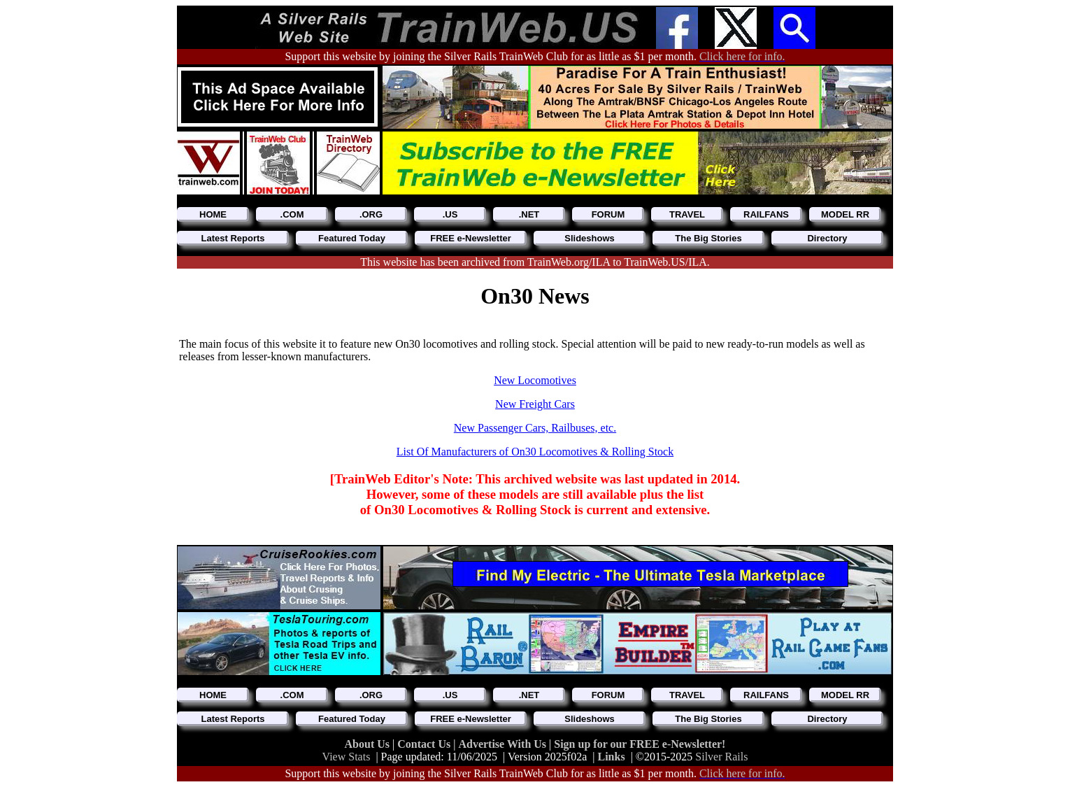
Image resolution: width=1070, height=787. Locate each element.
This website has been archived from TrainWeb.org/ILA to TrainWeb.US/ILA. (535, 262)
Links (611, 757)
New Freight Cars (535, 404)
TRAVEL (687, 214)
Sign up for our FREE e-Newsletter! (639, 744)
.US (450, 214)
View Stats (346, 757)
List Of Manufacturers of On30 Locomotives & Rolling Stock (535, 452)
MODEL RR (845, 214)
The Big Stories (708, 238)
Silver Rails (721, 757)
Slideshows (589, 238)
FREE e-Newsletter (470, 238)
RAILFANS (766, 214)
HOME (213, 214)
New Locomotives (535, 380)
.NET (529, 214)
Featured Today (351, 238)
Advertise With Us (503, 744)
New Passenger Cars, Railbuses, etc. (535, 428)
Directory (827, 238)
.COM (292, 214)
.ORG (371, 214)
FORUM (608, 214)
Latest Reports (232, 238)
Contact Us (425, 744)
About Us (368, 744)
